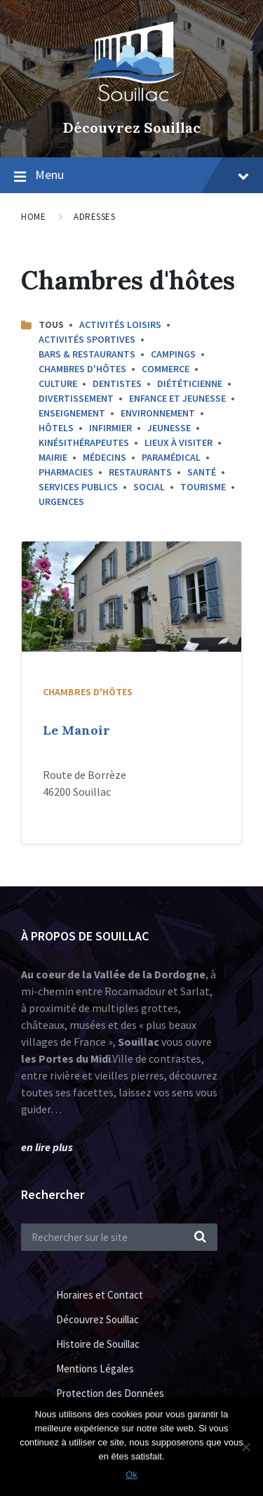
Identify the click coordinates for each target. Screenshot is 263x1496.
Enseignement (72, 413)
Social (149, 486)
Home (33, 217)
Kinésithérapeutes (84, 442)
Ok (131, 1474)
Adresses (94, 217)
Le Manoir (76, 730)
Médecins (104, 457)
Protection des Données (110, 1393)
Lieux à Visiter (178, 442)
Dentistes (117, 383)
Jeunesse (169, 427)
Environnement (158, 413)
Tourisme (203, 486)
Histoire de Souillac (98, 1344)
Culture (58, 383)
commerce (165, 368)
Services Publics (78, 486)
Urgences (61, 501)
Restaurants (140, 472)
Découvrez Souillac (132, 127)
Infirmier (110, 427)
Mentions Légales (95, 1368)
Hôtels (56, 427)
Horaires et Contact (99, 1294)
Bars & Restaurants (87, 354)
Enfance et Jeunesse (177, 398)
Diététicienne (189, 383)
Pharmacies (66, 472)
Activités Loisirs (120, 324)
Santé (201, 472)
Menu (142, 174)
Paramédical (171, 457)
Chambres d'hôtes (82, 368)
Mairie (53, 457)
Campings (173, 354)
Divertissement (76, 398)
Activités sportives (87, 339)
